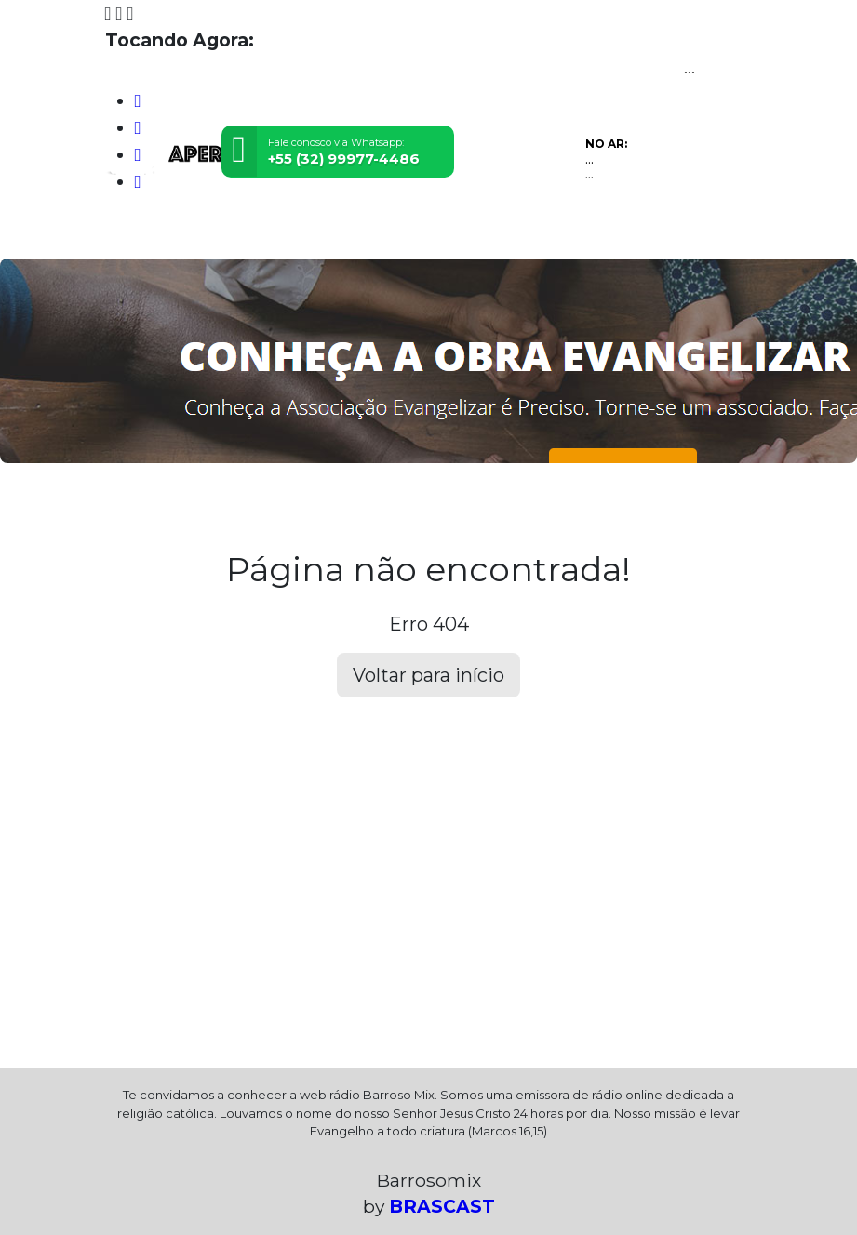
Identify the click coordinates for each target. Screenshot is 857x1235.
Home (129, 233)
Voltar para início (428, 675)
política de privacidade (339, 1191)
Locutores (291, 233)
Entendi (784, 1163)
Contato (365, 233)
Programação (202, 233)
